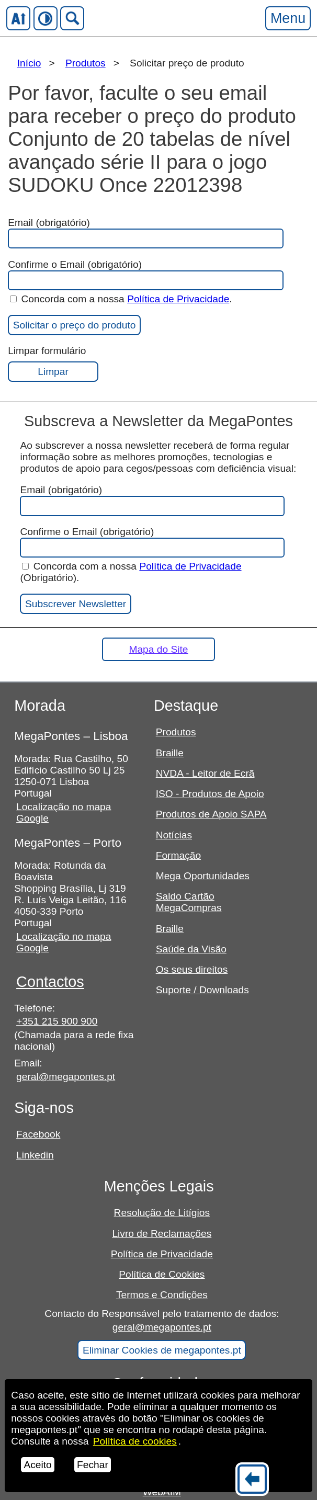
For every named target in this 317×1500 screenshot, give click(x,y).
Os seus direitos (192, 969)
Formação (178, 855)
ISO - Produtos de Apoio (210, 793)
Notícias (174, 834)
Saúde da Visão (191, 949)
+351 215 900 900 (56, 1021)
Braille (170, 752)
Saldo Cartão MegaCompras (189, 902)
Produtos (85, 63)
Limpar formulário (53, 363)
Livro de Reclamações (161, 1233)
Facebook (38, 1134)
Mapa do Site (158, 649)
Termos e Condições (162, 1294)
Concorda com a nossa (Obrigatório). (130, 572)
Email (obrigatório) (145, 233)
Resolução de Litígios (162, 1212)
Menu (287, 18)
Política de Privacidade (178, 298)
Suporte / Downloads (202, 989)
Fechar (92, 1464)
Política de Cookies (162, 1274)
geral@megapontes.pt (65, 1076)
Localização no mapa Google (63, 812)
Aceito (37, 1464)
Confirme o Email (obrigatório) (145, 275)
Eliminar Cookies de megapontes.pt (162, 1350)
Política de (135, 1441)
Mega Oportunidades (203, 875)
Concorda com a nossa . (121, 298)
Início (29, 63)
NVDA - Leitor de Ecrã (205, 773)
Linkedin (34, 1155)
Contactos (50, 981)
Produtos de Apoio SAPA (211, 814)
